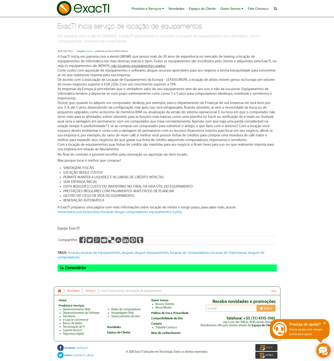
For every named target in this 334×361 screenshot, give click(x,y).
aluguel (127, 253)
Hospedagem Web (122, 312)
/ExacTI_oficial (78, 355)
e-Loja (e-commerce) (75, 319)
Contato (156, 323)
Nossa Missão (163, 307)
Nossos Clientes (164, 304)
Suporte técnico (72, 330)
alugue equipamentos (152, 253)
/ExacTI (76, 347)
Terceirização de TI (74, 326)
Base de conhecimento (165, 333)
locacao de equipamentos (100, 253)
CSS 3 (266, 347)
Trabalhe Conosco (166, 327)
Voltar (274, 291)
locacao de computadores (190, 253)
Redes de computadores (126, 309)
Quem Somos (231, 8)
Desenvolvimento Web (76, 309)
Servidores (69, 316)
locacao (73, 253)
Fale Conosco (258, 8)
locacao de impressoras (229, 253)
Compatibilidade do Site (167, 318)
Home (63, 300)
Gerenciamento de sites (125, 316)
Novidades (176, 8)
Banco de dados (72, 323)
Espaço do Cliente (202, 8)
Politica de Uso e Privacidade (170, 313)
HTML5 (266, 355)
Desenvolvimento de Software (81, 312)
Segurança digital (73, 333)
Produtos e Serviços (148, 8)
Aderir (266, 308)
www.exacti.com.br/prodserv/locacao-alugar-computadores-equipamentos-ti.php (120, 212)
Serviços (89, 51)
